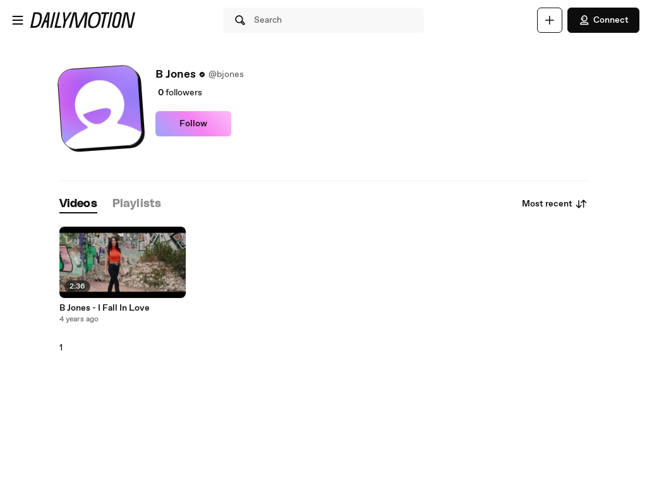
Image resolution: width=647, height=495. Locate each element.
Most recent (555, 204)
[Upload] (549, 20)
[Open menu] (18, 20)
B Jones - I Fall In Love (104, 308)
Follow (193, 123)
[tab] (78, 204)
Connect (603, 20)
